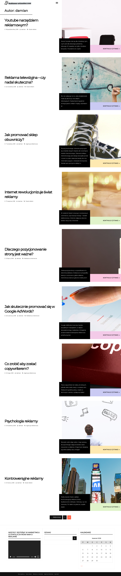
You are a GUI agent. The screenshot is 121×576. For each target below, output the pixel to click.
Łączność (56, 574)
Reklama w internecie (30, 258)
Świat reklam (32, 29)
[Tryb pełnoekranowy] (38, 557)
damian (23, 29)
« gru (81, 565)
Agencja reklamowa (32, 144)
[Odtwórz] (11, 557)
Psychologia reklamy (21, 421)
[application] (24, 550)
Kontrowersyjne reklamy (24, 478)
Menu (57, 2)
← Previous (56, 517)
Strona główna (21, 574)
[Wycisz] (35, 557)
